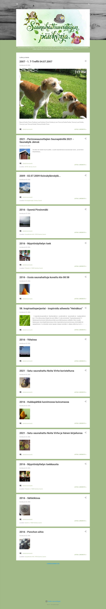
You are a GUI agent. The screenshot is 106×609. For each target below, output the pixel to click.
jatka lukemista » (80, 129)
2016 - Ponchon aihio (31, 531)
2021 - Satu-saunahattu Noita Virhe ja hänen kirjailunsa (50, 433)
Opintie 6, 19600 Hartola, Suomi (33, 522)
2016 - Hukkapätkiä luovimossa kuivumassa (44, 401)
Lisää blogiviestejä (53, 563)
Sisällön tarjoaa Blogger (53, 601)
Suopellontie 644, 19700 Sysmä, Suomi (35, 234)
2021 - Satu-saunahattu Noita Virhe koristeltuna (46, 370)
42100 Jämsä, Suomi (30, 167)
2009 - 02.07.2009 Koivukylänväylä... (40, 175)
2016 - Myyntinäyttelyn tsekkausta (39, 464)
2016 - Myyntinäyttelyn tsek (35, 243)
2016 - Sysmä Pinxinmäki (33, 209)
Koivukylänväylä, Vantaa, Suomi (33, 200)
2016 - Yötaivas (28, 339)
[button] (86, 61)
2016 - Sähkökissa (29, 498)
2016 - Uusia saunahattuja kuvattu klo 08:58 (44, 277)
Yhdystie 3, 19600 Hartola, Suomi (34, 268)
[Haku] (89, 4)
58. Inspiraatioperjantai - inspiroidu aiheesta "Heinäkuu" (51, 308)
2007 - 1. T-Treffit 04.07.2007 (35, 61)
